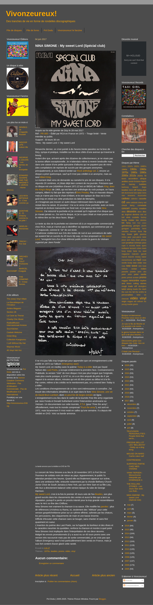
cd (123, 202)
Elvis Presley (82, 192)
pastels (133, 272)
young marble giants (130, 304)
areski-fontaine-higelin (137, 181)
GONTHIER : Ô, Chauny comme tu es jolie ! (23, 216)
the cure (125, 292)
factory (143, 217)
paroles (104, 506)
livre (135, 251)
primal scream (133, 277)
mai (129, 505)
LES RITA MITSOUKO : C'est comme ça (23, 199)
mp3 (138, 259)
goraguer (125, 229)
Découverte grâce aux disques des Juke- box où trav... (133, 343)
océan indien (138, 269)
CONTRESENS (134, 460)
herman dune (136, 231)
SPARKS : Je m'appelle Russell (23, 131)
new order (137, 263)
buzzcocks (142, 195)
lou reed (142, 251)
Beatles (99, 494)
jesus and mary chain (131, 240)
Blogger (102, 599)
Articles (127, 580)
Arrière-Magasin (14, 308)
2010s (133, 175)
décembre (132, 404)
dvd (141, 214)
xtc (145, 301)
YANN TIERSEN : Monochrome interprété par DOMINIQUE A (135, 476)
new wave (131, 265)
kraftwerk (125, 248)
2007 (127, 561)
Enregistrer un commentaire (51, 563)
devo (139, 212)
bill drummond (127, 193)
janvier (130, 520)
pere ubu (142, 272)
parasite (125, 272)
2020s (140, 176)
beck (131, 190)
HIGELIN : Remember (23, 228)
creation (142, 208)
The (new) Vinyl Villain (17, 299)
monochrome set (129, 260)
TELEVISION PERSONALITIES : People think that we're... (136, 435)
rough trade (127, 286)
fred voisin (141, 223)
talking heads (132, 289)
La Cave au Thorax (15, 315)
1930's (143, 166)
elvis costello (132, 217)
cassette (142, 198)
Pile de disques (14, 30)
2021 (127, 385)
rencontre (134, 280)
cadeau (126, 198)
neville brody (127, 263)
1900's (124, 166)
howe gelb (132, 234)
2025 (127, 369)
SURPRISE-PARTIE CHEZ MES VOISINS (136, 466)
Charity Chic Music (15, 319)
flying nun (131, 223)
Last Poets (52, 370)
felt (123, 223)
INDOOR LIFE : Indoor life (23, 144)
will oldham (138, 301)
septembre (132, 416)
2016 (127, 526)
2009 (127, 553)
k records (131, 246)
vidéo (67, 551)
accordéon (133, 178)
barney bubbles (137, 184)
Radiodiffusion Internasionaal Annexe (17, 324)
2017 (127, 401)
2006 (127, 565)
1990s (143, 172)
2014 (127, 533)
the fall (132, 292)
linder (129, 251)
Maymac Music (13, 347)
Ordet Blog (11, 336)
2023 (127, 377)
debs (124, 212)
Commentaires (131, 585)
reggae (125, 280)
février (130, 517)
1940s (124, 169)
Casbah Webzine (14, 332)
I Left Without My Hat (16, 343)
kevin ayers (141, 246)
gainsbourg (127, 226)
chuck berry (128, 205)
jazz (129, 237)
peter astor (127, 274)
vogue (130, 301)
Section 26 (11, 312)
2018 (127, 397)
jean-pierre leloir (139, 237)
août (129, 420)
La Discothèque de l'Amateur (15, 303)
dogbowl (128, 214)
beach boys (139, 187)
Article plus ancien (103, 575)
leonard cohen (135, 248)
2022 (127, 381)
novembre (132, 408)
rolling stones (139, 283)
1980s (134, 172)
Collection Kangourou (16, 339)
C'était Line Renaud (130, 351)
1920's (136, 166)
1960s (143, 169)
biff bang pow (140, 190)
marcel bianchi (128, 257)
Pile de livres (32, 30)
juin (129, 428)
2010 (127, 549)
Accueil (74, 575)
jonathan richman (133, 243)
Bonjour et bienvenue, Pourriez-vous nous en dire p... (134, 317)
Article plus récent (46, 575)
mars (129, 513)
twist (138, 295)
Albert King (45, 177)
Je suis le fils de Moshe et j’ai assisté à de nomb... (133, 325)
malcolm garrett (139, 254)
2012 (127, 541)
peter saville (140, 274)
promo (61, 551)
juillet (129, 424)
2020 (127, 389)
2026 (127, 365)
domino (136, 214)
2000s (125, 175)
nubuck (124, 269)
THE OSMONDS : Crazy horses (23, 280)
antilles (125, 181)
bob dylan (138, 193)
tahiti (124, 289)
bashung (125, 187)
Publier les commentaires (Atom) (62, 581)
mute (144, 260)
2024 (127, 373)
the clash (142, 289)
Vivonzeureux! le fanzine (70, 30)
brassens (131, 195)
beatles (54, 551)
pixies (124, 277)
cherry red (142, 203)
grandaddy (135, 229)
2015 (127, 529)
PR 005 (44, 133)
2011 (127, 545)
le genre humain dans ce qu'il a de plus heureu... (133, 333)
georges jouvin (139, 226)
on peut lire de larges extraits (78, 395)
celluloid (134, 203)
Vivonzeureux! (31, 13)
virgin (124, 301)
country (134, 208)
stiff (135, 286)
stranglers (142, 286)
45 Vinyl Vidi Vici (14, 350)
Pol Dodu (48, 30)
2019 (127, 393)
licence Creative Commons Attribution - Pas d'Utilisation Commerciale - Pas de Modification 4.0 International (17, 386)
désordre (131, 211)
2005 (127, 569)
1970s (47, 551)
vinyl (73, 551)
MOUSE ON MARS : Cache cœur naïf (136, 455)
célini (128, 203)
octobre (130, 412)
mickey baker (140, 257)
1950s (133, 169)
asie (123, 184)
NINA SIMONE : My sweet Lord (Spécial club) (135, 497)
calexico (134, 199)
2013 (127, 537)
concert (126, 208)
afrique (143, 178)
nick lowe (142, 266)
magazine (126, 254)
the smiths (140, 292)
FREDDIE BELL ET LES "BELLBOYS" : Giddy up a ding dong (136, 446)
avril (129, 509)
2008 (127, 557)
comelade (141, 205)
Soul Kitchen (12, 329)
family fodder (128, 220)
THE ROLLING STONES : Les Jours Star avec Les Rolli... (135, 487)
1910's (130, 166)
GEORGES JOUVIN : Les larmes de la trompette (23, 163)
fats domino (141, 220)
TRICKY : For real (23, 242)
